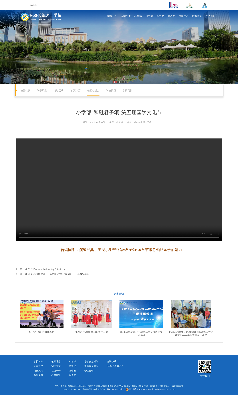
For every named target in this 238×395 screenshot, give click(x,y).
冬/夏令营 (75, 90)
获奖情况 (38, 366)
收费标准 (56, 375)
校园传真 (25, 90)
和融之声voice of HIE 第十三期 (91, 332)
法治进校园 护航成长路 (41, 332)
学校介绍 (112, 16)
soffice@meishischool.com (165, 389)
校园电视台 (93, 90)
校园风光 (38, 371)
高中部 (160, 16)
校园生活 (183, 16)
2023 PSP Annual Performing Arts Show (45, 269)
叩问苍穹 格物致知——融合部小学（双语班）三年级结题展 (57, 274)
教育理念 (56, 361)
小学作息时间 (91, 361)
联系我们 (197, 16)
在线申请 (56, 371)
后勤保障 (38, 375)
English (33, 5)
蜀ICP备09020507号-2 (115, 389)
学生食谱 (89, 371)
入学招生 (126, 16)
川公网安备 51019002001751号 (140, 389)
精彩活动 (58, 90)
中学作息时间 (91, 366)
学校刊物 (127, 90)
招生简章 (56, 366)
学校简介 (38, 361)
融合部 (171, 16)
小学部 (138, 16)
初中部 (149, 16)
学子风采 (42, 90)
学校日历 (111, 90)
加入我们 (211, 16)
